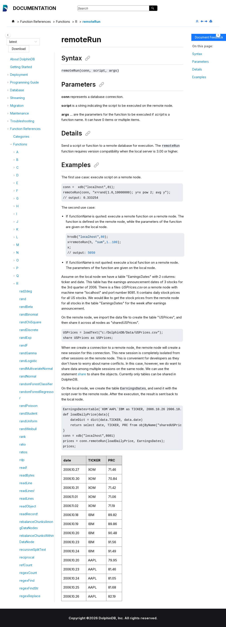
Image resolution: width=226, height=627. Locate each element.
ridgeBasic (27, 513)
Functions (63, 21)
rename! (25, 211)
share (82, 374)
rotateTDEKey (29, 567)
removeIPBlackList (32, 172)
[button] (17, 60)
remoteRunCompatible (35, 121)
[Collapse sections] (197, 21)
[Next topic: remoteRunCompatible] (206, 21)
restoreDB (26, 408)
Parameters (200, 61)
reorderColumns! (31, 250)
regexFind (26, 75)
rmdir (23, 544)
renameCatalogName (34, 227)
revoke (24, 476)
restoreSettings (30, 415)
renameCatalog (30, 219)
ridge (23, 505)
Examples (199, 77)
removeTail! (27, 196)
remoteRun (91, 21)
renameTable (29, 242)
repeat (24, 265)
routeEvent (27, 582)
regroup (25, 106)
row (22, 590)
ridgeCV (25, 520)
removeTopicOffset (33, 203)
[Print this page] (211, 21)
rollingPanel (27, 559)
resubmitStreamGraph (35, 445)
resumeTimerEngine (33, 460)
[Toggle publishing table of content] (8, 35)
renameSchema (30, 234)
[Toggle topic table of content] (218, 35)
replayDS (26, 304)
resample (26, 319)
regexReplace (29, 90)
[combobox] (21, 41)
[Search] (153, 8)
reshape (25, 384)
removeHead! (29, 165)
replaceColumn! (30, 288)
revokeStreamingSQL (35, 483)
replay (24, 296)
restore (24, 400)
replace (25, 281)
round (23, 575)
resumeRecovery (32, 452)
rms (21, 551)
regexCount (28, 67)
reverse (25, 468)
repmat (24, 312)
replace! (25, 273)
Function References (35, 21)
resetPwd (26, 363)
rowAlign (25, 598)
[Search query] (117, 8)
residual (25, 392)
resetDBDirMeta (30, 327)
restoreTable (28, 437)
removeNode (29, 188)
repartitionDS (28, 257)
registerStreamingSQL (35, 98)
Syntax (197, 54)
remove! (25, 143)
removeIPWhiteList (32, 180)
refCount (25, 59)
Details (197, 69)
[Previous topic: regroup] (202, 21)
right (22, 528)
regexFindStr (28, 83)
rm (21, 536)
